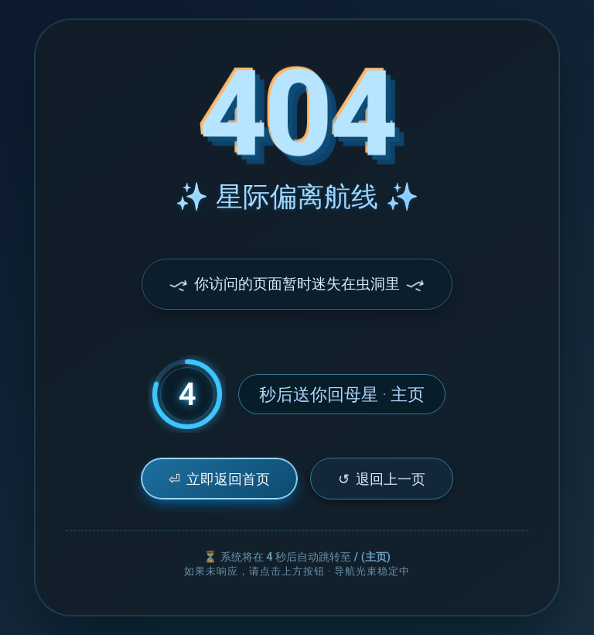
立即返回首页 (219, 479)
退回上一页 (381, 479)
